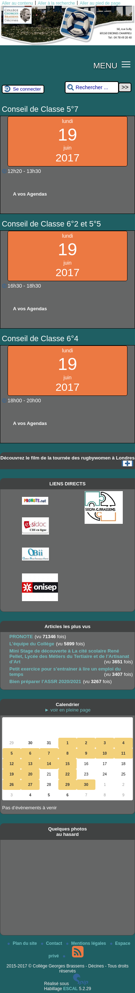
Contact (52, 943)
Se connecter (27, 89)
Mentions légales (86, 943)
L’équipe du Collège (31, 643)
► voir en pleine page (67, 710)
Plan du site (23, 943)
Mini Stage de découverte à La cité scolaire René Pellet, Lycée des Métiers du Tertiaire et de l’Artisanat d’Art (69, 656)
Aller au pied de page (100, 3)
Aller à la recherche (56, 3)
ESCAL (70, 988)
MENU (105, 65)
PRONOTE (21, 636)
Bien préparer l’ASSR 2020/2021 (45, 681)
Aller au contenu (17, 3)
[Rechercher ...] (92, 87)
